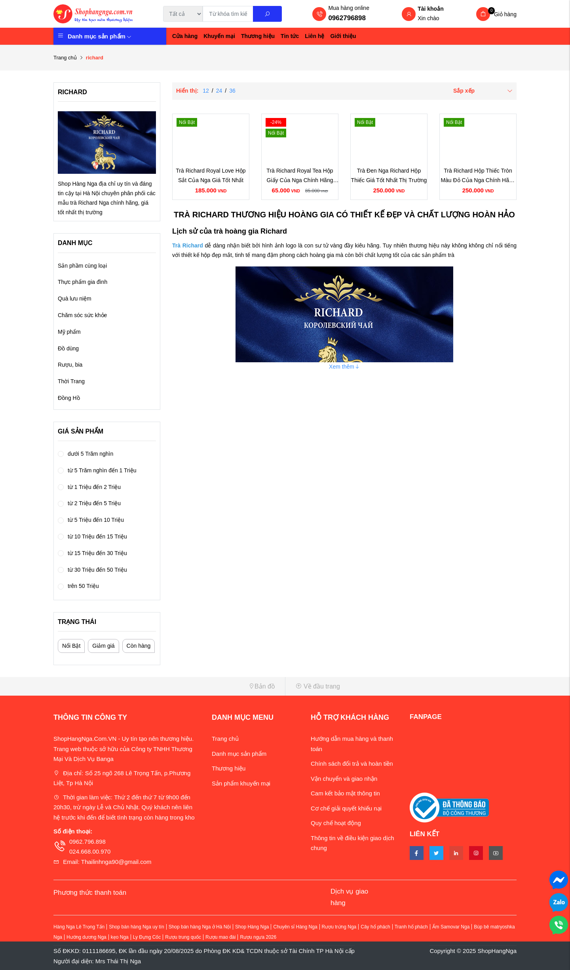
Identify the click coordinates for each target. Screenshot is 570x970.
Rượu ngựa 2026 (258, 937)
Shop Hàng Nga (252, 927)
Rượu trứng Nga (339, 927)
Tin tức (290, 36)
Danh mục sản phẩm (99, 36)
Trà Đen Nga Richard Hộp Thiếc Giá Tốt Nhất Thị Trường (389, 175)
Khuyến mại (219, 36)
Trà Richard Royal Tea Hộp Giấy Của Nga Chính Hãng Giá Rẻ (299, 176)
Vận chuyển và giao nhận (344, 778)
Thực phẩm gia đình (82, 282)
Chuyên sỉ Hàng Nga (295, 927)
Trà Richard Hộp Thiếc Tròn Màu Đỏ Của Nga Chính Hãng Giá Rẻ (478, 176)
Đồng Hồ (69, 398)
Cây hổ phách (375, 927)
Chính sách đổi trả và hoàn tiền (352, 763)
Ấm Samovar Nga (451, 927)
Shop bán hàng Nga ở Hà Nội (200, 927)
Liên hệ (314, 36)
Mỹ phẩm (69, 332)
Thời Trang (71, 381)
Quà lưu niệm (74, 298)
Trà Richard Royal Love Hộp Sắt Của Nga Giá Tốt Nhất (210, 175)
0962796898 (347, 18)
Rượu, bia (70, 364)
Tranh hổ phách (411, 927)
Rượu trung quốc (183, 937)
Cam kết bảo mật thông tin (345, 793)
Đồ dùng (68, 348)
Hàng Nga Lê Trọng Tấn (78, 927)
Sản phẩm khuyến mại (241, 783)
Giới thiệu (343, 36)
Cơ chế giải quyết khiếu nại (346, 808)
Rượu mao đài (220, 937)
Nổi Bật (71, 646)
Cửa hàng (185, 36)
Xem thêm (344, 366)
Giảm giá (103, 646)
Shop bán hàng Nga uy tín (136, 927)
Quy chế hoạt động (336, 823)
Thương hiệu (258, 36)
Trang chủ (65, 58)
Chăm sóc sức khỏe (82, 315)
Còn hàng (139, 646)
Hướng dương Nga (86, 937)
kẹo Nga (120, 937)
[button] (166, 686)
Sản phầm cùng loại (82, 265)
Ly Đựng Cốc (147, 937)
